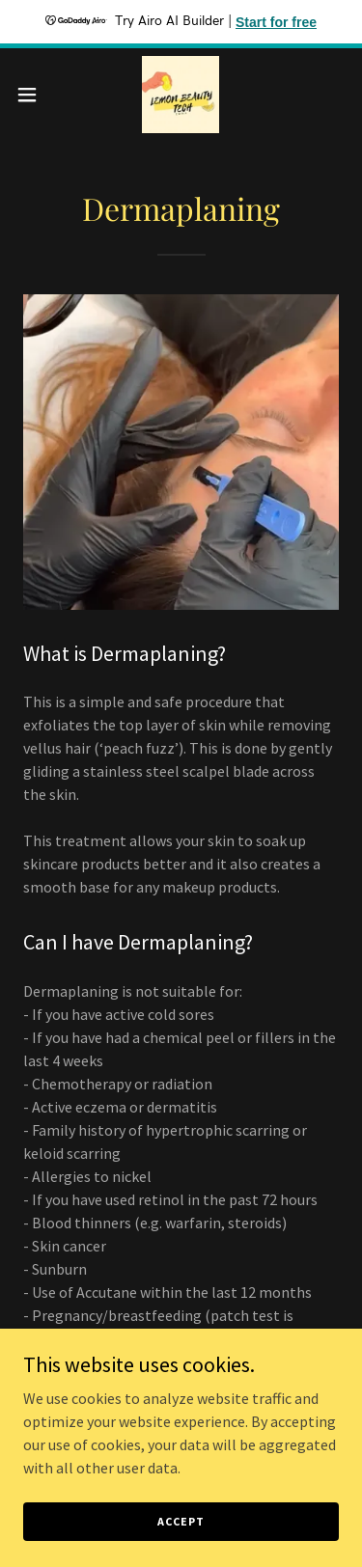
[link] (180, 94)
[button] (34, 94)
